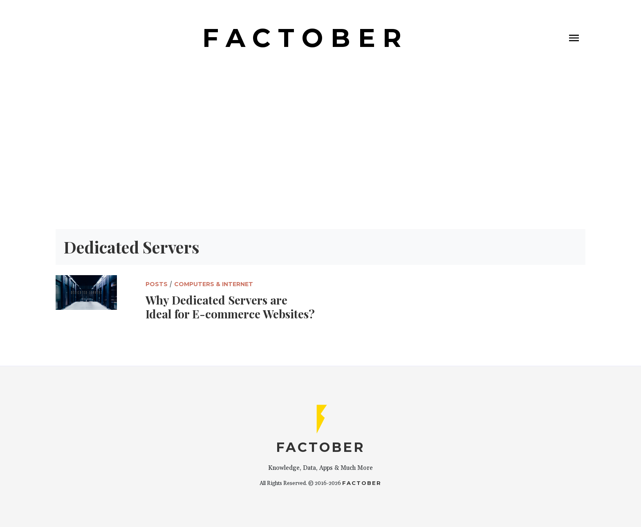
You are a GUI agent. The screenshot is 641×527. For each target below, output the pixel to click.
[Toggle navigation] (574, 38)
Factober (361, 483)
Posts (157, 284)
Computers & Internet (213, 284)
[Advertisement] (320, 152)
